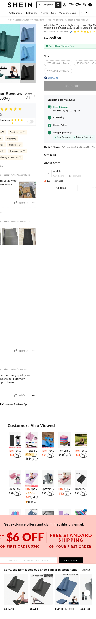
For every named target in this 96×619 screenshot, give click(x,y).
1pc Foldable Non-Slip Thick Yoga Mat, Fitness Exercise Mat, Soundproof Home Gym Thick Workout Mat (48, 527)
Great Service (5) (17, 132)
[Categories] (16, 12)
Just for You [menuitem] (31, 13)
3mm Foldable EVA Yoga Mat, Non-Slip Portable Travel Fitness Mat (15, 489)
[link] (70, 5)
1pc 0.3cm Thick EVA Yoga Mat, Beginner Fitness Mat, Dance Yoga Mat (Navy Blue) (31, 527)
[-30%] (44, 451)
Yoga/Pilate (39, 20)
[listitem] (15, 448)
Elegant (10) (14, 144)
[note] (15, 447)
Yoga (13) (11, 138)
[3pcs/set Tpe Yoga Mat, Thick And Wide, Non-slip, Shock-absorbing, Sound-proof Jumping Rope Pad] (48, 478)
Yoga (48, 20)
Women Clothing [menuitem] (67, 13)
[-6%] (77, 451)
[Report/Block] (34, 203)
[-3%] (27, 489)
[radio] (58, 63)
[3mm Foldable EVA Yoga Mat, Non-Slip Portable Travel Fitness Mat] (15, 478)
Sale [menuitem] (53, 13)
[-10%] (60, 527)
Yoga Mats (58, 20)
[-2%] (11, 451)
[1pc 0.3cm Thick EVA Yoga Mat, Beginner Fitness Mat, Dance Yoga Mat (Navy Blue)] (31, 517)
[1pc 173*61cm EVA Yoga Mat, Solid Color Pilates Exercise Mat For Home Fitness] (41, 589)
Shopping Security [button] (62, 132)
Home (10, 20)
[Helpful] (16, 203)
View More (48, 549)
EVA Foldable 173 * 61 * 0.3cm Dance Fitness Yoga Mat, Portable (64, 527)
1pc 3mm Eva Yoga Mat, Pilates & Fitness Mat (15, 527)
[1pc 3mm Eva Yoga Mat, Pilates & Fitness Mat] (15, 517)
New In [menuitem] (44, 13)
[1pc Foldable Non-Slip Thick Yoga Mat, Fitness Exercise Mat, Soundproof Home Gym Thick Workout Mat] (48, 517)
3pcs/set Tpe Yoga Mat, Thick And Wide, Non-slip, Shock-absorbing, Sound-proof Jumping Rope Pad (48, 489)
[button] (45, 5)
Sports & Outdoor (23, 20)
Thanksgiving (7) (17, 151)
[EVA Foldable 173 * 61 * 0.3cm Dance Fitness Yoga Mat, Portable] (64, 517)
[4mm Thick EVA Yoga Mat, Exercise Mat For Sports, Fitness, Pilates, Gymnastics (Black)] (16, 589)
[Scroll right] (86, 12)
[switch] (30, 121)
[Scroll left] (82, 12)
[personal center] (64, 5)
